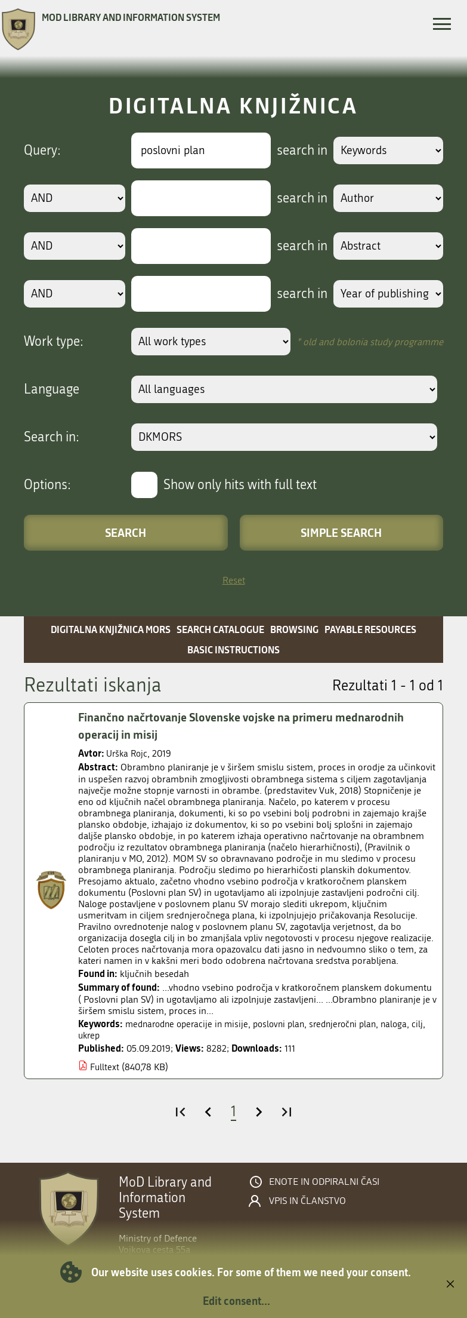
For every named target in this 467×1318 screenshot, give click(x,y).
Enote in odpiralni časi (324, 1183)
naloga (409, 1024)
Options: (47, 485)
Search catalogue (220, 629)
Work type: (53, 341)
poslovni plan (287, 1024)
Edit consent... (236, 1300)
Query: (42, 150)
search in (298, 150)
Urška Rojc (128, 754)
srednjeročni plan (355, 1024)
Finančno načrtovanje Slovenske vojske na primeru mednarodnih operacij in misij (247, 726)
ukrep (106, 1036)
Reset (233, 580)
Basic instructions (233, 649)
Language (51, 389)
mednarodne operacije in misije (190, 1024)
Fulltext (105, 1068)
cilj (83, 1036)
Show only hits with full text (240, 485)
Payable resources (370, 629)
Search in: (51, 437)
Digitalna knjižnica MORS (111, 629)
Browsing (294, 629)
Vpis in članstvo (307, 1202)
